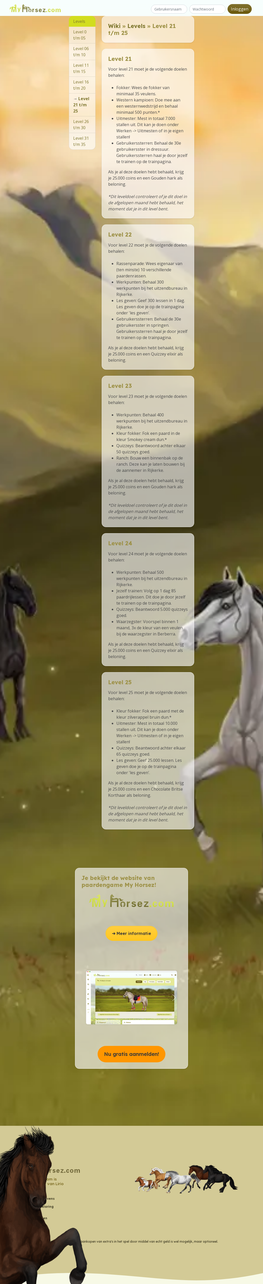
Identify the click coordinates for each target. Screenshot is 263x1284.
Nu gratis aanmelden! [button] (131, 1054)
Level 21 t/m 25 (81, 105)
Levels (136, 25)
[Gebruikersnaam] (169, 9)
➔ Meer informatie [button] (131, 933)
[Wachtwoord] (207, 9)
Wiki (114, 25)
